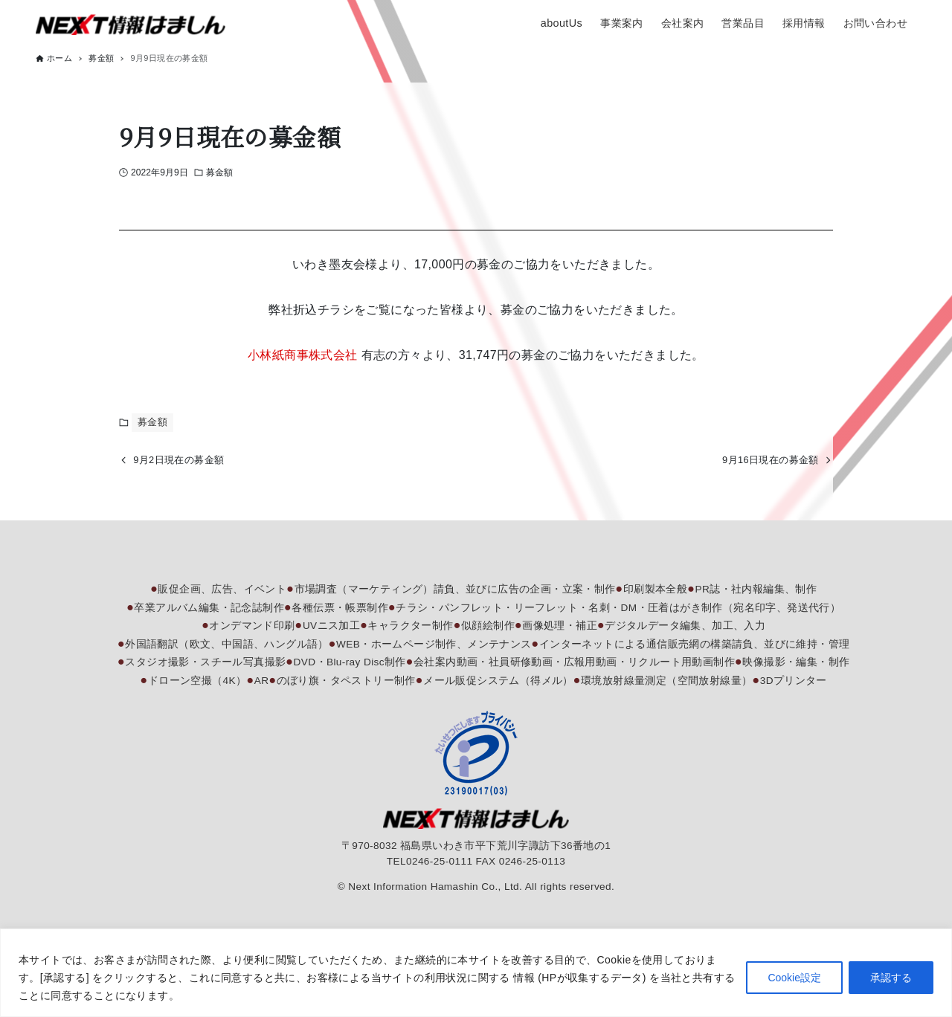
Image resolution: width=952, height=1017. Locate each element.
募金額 (219, 172)
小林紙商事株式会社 (303, 355)
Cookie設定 (794, 978)
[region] (476, 973)
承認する (891, 978)
